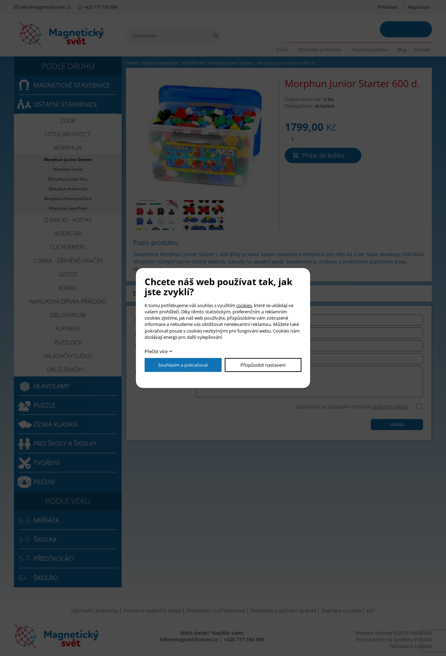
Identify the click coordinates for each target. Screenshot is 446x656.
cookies (244, 305)
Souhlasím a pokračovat (183, 365)
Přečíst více (156, 351)
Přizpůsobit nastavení (262, 365)
